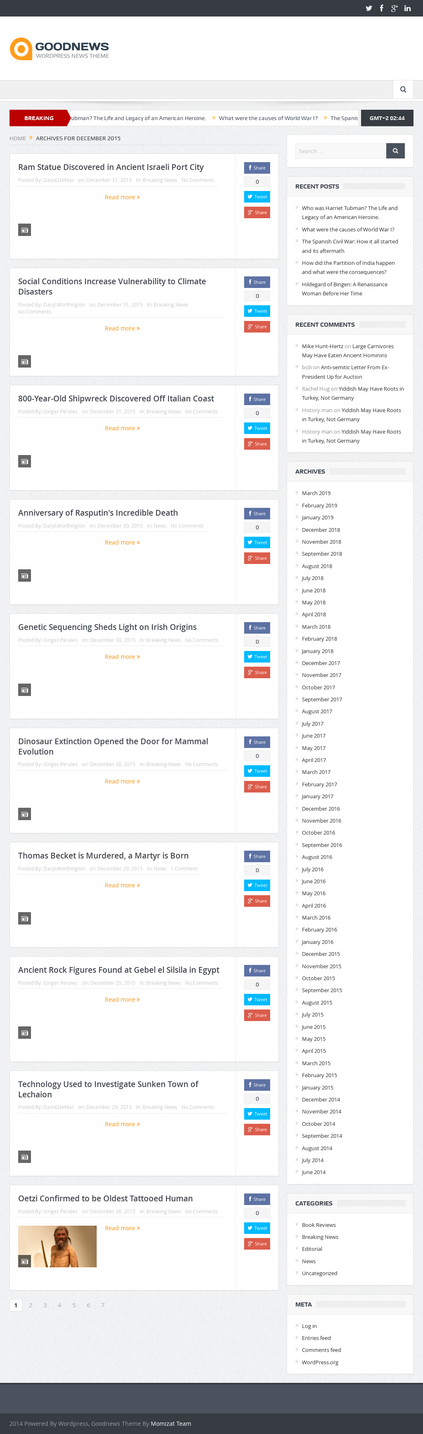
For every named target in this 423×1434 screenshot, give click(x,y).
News (160, 525)
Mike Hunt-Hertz (322, 346)
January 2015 (317, 1087)
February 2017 (319, 784)
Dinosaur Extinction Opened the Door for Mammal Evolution (113, 746)
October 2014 (318, 1123)
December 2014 (321, 1099)
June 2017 (314, 735)
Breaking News (160, 180)
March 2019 (316, 493)
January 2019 (317, 517)
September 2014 (322, 1135)
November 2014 (321, 1111)
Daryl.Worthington (64, 304)
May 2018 (314, 602)
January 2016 (317, 942)
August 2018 (317, 566)
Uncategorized (319, 1273)
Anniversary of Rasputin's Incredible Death (98, 512)
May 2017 (314, 748)
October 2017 (318, 687)
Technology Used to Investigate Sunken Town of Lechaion (108, 1089)
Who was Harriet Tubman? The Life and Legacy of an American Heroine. (147, 118)
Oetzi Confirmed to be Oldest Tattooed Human (105, 1198)
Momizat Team (171, 1423)
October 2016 (318, 832)
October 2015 (318, 978)
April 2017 (314, 760)
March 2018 (316, 626)
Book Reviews (319, 1225)
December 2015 (321, 954)
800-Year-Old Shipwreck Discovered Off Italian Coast (116, 398)
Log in (309, 1326)
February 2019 (319, 505)
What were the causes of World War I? (301, 118)
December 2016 (321, 808)
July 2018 (312, 578)
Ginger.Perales (60, 411)
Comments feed (321, 1350)
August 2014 (317, 1148)
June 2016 (314, 881)
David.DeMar (58, 180)
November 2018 (321, 541)
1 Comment (184, 868)
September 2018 (322, 553)
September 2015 (322, 990)
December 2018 (321, 529)
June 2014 (314, 1172)
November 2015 (321, 966)
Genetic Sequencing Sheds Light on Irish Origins (107, 627)
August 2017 (317, 711)
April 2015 (314, 1050)
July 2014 (312, 1160)
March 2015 (316, 1063)
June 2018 (314, 590)
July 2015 (312, 1014)
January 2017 (317, 796)
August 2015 (317, 1002)
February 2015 (319, 1075)
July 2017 (312, 723)
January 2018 (317, 651)
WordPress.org (320, 1362)
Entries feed (316, 1338)
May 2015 (314, 1038)
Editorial (312, 1248)
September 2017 (322, 699)
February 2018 (319, 638)
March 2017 (316, 772)
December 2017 (321, 663)
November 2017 (321, 675)
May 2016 (314, 893)
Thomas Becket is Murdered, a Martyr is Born (103, 855)
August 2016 (317, 857)
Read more (122, 197)
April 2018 (314, 614)
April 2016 (314, 905)
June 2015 (314, 1027)
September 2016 (322, 845)
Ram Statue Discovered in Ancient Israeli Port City (111, 167)
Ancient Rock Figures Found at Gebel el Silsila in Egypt (118, 970)
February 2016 (319, 929)
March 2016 (316, 917)
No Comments (197, 180)
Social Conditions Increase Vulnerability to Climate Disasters (112, 286)
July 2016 (312, 869)
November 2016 (321, 820)
